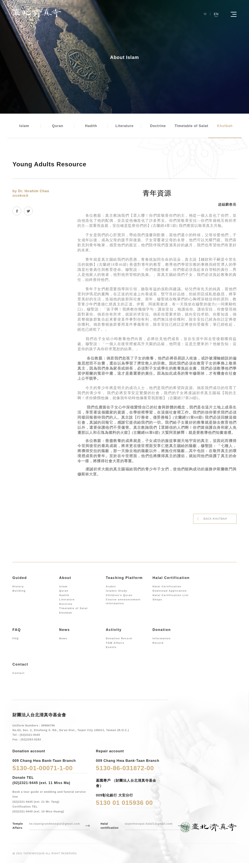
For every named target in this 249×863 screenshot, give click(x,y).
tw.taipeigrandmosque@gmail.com (54, 823)
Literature (124, 126)
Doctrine (158, 126)
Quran (57, 126)
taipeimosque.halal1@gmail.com (149, 823)
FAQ (15, 638)
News (63, 638)
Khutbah (225, 126)
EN (216, 14)
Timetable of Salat (191, 126)
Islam (24, 126)
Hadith (91, 126)
